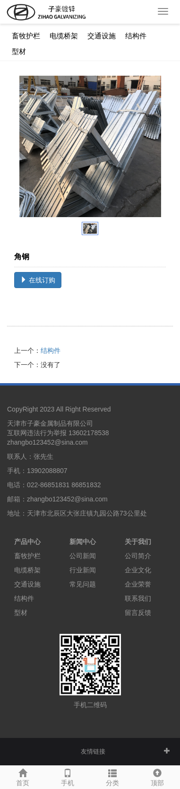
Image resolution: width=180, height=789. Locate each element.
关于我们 (138, 541)
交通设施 (101, 36)
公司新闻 (82, 556)
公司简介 (138, 556)
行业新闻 (82, 570)
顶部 (157, 776)
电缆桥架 (64, 36)
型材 (19, 51)
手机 (67, 776)
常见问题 (82, 584)
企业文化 (138, 570)
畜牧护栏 (26, 36)
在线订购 (37, 280)
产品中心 (27, 541)
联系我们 (138, 598)
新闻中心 (82, 541)
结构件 (135, 36)
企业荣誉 (138, 584)
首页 (22, 776)
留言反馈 (138, 612)
